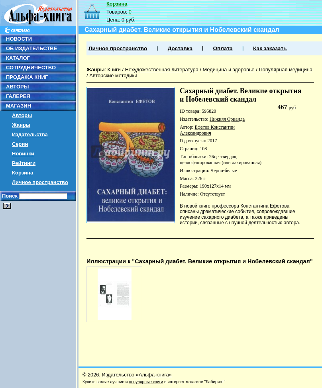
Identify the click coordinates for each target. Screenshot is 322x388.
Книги (114, 70)
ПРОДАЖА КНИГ (27, 77)
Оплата (222, 48)
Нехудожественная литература (161, 70)
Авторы (22, 115)
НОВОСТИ (19, 39)
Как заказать (270, 48)
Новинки (23, 154)
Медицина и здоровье (229, 70)
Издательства (30, 134)
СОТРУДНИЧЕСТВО (31, 68)
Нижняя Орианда (227, 119)
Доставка (180, 48)
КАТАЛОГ (18, 58)
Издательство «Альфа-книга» (137, 375)
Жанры (21, 125)
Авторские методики (113, 75)
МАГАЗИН (18, 106)
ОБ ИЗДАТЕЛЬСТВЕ (31, 48)
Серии (20, 144)
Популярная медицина (285, 70)
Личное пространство (40, 182)
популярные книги (146, 382)
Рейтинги (23, 163)
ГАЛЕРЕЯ (18, 96)
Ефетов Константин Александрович (207, 130)
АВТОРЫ (17, 87)
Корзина (22, 173)
